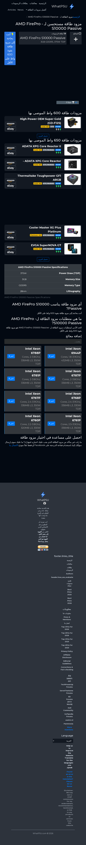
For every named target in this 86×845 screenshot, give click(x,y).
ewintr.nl (69, 720)
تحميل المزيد (43, 136)
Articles (12, 9)
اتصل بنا (67, 623)
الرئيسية (42, 3)
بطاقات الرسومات (19, 3)
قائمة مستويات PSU (69, 583)
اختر (51, 356)
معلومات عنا (67, 613)
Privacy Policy (67, 651)
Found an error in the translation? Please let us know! (68, 779)
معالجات (33, 3)
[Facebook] (44, 504)
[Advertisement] (43, 82)
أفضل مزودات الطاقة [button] (36, 9)
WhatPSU (63, 6)
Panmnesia (68, 724)
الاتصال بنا (13, 445)
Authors (69, 574)
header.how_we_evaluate (62, 577)
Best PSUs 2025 (69, 592)
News (21, 9)
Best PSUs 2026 (69, 600)
